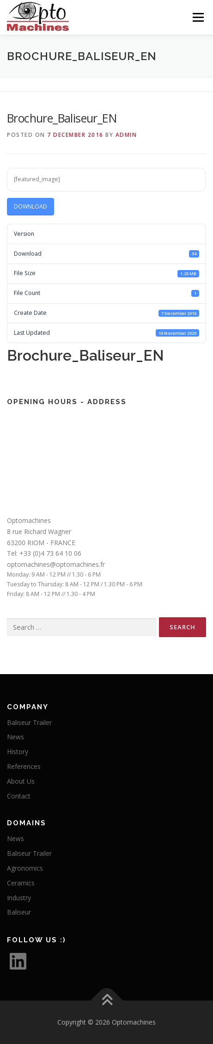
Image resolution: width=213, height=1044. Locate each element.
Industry (19, 897)
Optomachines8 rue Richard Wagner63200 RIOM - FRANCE (41, 531)
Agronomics (25, 868)
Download (30, 206)
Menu (197, 17)
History (17, 751)
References (24, 766)
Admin (126, 135)
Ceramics (21, 882)
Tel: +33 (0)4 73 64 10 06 (44, 553)
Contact (18, 796)
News (15, 736)
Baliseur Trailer (29, 722)
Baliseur (19, 912)
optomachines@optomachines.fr (56, 564)
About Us (21, 781)
